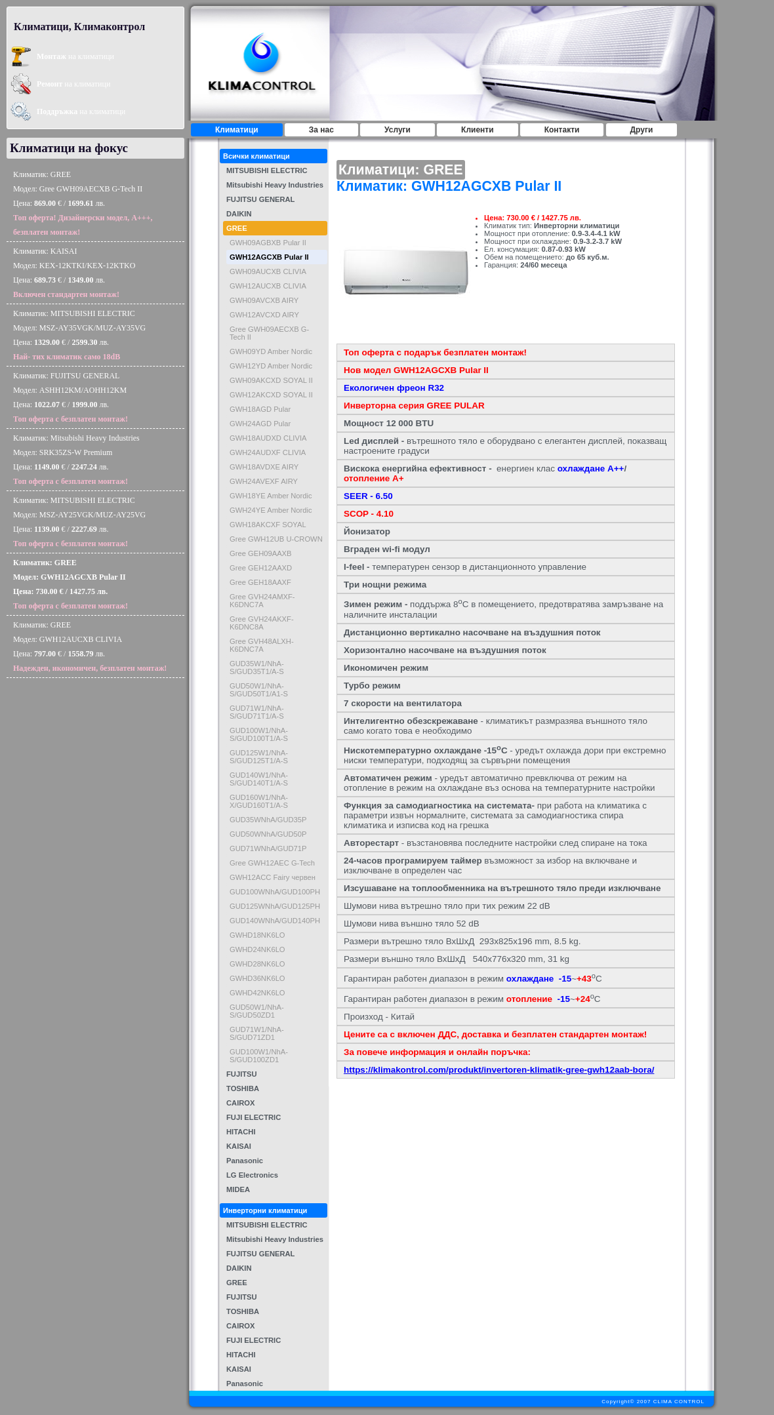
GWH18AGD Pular (260, 409)
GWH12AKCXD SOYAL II (271, 395)
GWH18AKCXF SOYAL (268, 524)
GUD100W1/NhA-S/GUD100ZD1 (259, 1056)
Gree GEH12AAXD (261, 568)
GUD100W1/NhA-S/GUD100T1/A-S (259, 734)
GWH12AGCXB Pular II (269, 257)
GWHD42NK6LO (257, 993)
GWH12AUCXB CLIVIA (268, 286)
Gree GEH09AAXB (261, 553)
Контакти (562, 129)
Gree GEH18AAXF (260, 582)
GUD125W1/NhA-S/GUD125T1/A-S (259, 757)
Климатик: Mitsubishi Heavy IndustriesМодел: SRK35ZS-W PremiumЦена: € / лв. (76, 459)
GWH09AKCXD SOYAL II (271, 380)
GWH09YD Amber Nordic (271, 351)
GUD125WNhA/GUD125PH (275, 906)
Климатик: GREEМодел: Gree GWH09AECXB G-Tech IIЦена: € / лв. (83, 203)
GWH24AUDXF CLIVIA (268, 452)
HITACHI (241, 1132)
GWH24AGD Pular (260, 424)
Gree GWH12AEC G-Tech (272, 863)
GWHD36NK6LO (257, 978)
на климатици (75, 56)
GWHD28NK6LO (257, 964)
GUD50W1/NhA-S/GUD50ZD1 (257, 1011)
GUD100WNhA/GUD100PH (275, 892)
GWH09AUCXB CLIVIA (268, 271)
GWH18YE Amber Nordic (271, 496)
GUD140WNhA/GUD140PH (275, 921)
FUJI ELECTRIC (253, 1117)
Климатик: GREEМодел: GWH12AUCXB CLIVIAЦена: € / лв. (90, 646)
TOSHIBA (242, 1088)
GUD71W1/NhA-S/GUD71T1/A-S (257, 712)
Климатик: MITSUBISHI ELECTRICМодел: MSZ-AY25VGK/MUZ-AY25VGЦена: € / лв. (79, 522)
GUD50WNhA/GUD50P (268, 834)
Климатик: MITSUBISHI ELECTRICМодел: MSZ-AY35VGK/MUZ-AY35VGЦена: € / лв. (79, 335)
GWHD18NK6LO (257, 935)
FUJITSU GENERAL (260, 199)
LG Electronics (252, 1175)
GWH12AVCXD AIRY (264, 315)
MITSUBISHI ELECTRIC (267, 170)
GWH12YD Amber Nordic (271, 366)
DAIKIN (239, 214)
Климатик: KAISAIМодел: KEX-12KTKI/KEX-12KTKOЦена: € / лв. (74, 273)
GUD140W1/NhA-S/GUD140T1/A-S (259, 779)
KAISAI (238, 1146)
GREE (236, 228)
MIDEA (238, 1189)
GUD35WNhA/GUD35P (268, 820)
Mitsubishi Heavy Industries (274, 185)
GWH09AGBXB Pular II (268, 243)
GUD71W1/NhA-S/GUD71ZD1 (257, 1033)
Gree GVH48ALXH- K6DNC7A (262, 645)
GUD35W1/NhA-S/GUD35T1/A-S (257, 667)
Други (641, 129)
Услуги (397, 129)
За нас (321, 129)
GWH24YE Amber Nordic (271, 510)
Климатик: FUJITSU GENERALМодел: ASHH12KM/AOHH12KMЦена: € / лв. (70, 397)
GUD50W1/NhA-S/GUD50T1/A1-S (259, 690)
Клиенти (477, 129)
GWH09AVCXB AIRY (264, 300)
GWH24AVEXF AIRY (264, 481)
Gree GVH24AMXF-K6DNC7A (262, 600)
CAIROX (240, 1103)
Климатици (236, 129)
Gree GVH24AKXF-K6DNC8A (262, 623)
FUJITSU (241, 1074)
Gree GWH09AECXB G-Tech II (269, 333)
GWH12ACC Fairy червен (273, 877)
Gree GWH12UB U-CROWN (276, 539)
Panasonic (244, 1161)
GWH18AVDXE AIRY (264, 467)
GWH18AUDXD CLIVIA (268, 438)
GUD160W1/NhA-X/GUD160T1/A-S (259, 801)
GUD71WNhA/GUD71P (268, 848)
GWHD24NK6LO (257, 949)
